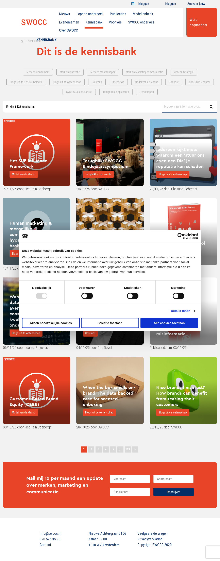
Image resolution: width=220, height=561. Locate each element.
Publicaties (118, 14)
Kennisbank (94, 22)
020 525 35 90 (50, 539)
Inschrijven (173, 492)
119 (127, 449)
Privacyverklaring (150, 539)
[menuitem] (64, 14)
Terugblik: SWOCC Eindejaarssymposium (106, 163)
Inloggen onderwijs (167, 5)
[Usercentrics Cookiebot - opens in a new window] (180, 236)
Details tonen (180, 310)
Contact (45, 545)
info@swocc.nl (50, 533)
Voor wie (115, 22)
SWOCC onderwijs (141, 22)
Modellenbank (143, 14)
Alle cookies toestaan (169, 323)
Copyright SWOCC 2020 (154, 545)
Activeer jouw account (196, 5)
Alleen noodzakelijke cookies (51, 323)
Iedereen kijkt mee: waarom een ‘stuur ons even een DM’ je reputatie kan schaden (180, 158)
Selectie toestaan (110, 323)
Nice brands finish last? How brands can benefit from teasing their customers (181, 396)
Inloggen (143, 5)
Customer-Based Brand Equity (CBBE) (34, 401)
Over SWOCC (68, 30)
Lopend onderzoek (90, 14)
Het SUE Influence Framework (28, 163)
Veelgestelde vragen (152, 533)
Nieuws (64, 14)
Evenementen (69, 22)
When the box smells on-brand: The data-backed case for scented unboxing (109, 396)
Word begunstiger (198, 22)
